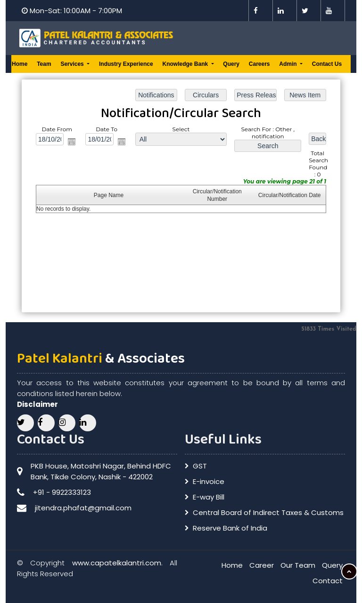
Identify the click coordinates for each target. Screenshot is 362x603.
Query (231, 64)
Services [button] (72, 64)
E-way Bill (208, 497)
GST (200, 466)
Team (44, 64)
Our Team (297, 565)
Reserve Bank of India (230, 528)
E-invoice (208, 481)
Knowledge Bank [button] (185, 64)
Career (261, 565)
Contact (328, 581)
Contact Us (327, 64)
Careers (259, 64)
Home (19, 64)
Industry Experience (126, 64)
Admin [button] (288, 64)
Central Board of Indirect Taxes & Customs (268, 512)
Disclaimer (37, 404)
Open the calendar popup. (73, 142)
